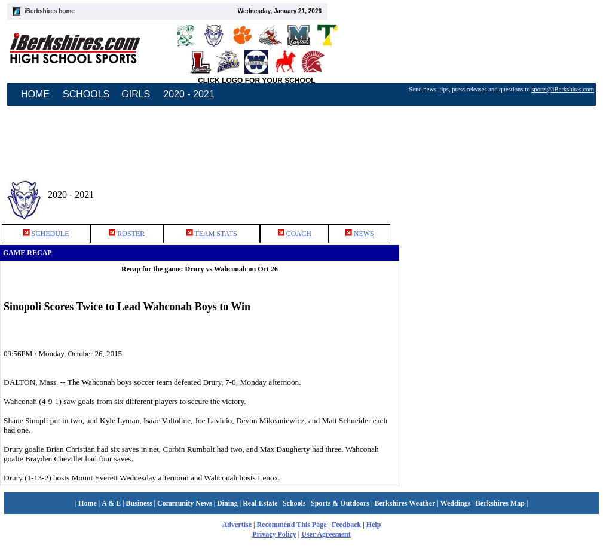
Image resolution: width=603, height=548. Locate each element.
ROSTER (131, 233)
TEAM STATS (215, 233)
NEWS (364, 233)
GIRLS (135, 94)
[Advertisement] (501, 191)
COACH (298, 233)
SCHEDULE (50, 233)
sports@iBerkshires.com (562, 89)
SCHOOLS (86, 94)
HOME (35, 94)
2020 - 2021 (188, 94)
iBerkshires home (50, 11)
